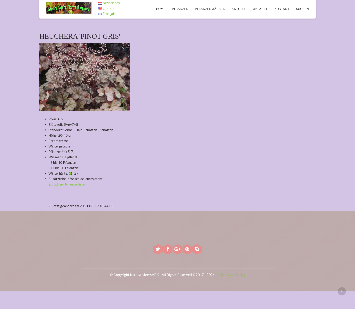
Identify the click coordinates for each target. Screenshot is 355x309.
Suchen (302, 9)
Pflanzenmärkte (210, 9)
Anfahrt (260, 9)
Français (106, 14)
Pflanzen (180, 9)
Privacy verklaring (231, 274)
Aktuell (239, 9)
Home (160, 9)
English (106, 8)
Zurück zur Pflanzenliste (66, 184)
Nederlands (109, 3)
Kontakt (281, 9)
